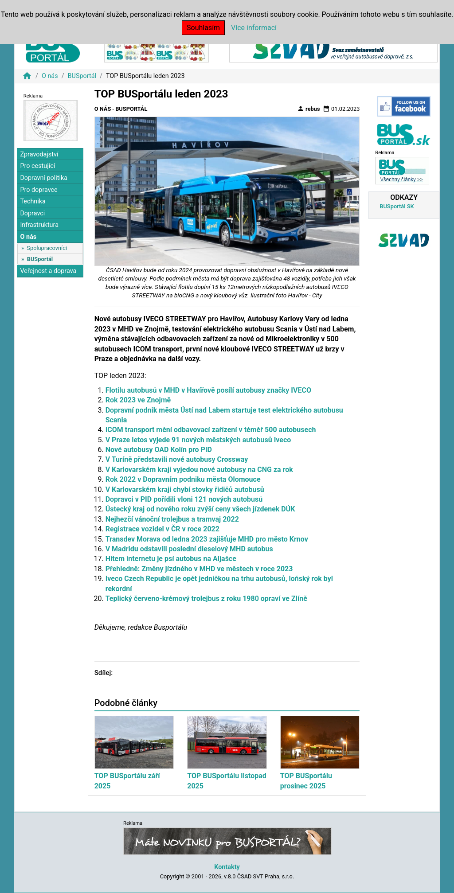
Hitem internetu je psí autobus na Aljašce (171, 558)
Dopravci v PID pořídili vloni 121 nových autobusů (184, 499)
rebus (308, 108)
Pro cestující (37, 166)
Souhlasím (203, 27)
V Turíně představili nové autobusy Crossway (177, 459)
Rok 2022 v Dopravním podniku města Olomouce (183, 479)
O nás (50, 76)
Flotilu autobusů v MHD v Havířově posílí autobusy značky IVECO (208, 390)
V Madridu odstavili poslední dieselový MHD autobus (189, 549)
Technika (33, 201)
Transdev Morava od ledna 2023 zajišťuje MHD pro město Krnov (207, 539)
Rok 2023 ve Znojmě (138, 400)
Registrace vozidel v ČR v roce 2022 (162, 529)
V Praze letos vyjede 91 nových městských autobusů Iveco (198, 440)
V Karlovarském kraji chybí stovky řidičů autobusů (185, 489)
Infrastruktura (39, 225)
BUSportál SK (397, 206)
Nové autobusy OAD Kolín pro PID (159, 449)
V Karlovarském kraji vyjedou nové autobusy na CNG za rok (199, 469)
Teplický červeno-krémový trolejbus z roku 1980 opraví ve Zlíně (206, 598)
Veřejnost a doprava (48, 271)
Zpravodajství (39, 154)
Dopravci (32, 213)
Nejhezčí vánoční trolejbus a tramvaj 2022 (172, 519)
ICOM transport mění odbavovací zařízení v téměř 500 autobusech (211, 429)
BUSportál (82, 76)
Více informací (254, 27)
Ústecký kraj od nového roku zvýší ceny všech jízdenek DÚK (200, 509)
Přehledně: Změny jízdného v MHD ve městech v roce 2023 (199, 569)
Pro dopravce (38, 190)
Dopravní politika (43, 178)
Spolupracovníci (47, 248)
